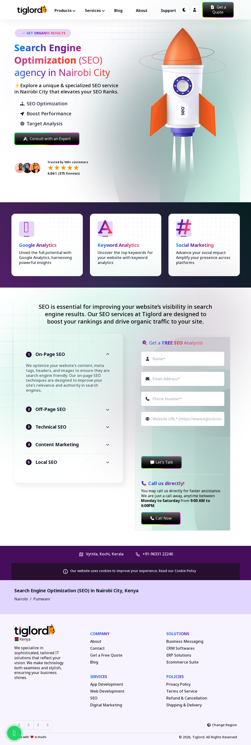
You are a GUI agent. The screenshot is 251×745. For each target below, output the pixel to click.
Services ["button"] (93, 10)
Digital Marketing (106, 705)
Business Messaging (184, 641)
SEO (94, 698)
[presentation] (177, 441)
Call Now (161, 518)
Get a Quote (218, 10)
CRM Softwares (180, 648)
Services (98, 676)
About (142, 10)
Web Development (107, 691)
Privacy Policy (178, 684)
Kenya (131, 590)
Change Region (222, 725)
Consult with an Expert (47, 138)
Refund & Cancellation (186, 698)
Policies (175, 676)
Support (168, 10)
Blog (118, 10)
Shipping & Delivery (184, 705)
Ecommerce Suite (182, 662)
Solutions (177, 633)
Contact (97, 648)
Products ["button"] (63, 10)
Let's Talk (161, 462)
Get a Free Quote (106, 655)
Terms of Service (181, 691)
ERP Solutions (178, 655)
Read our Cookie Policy (177, 570)
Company (99, 633)
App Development (106, 684)
